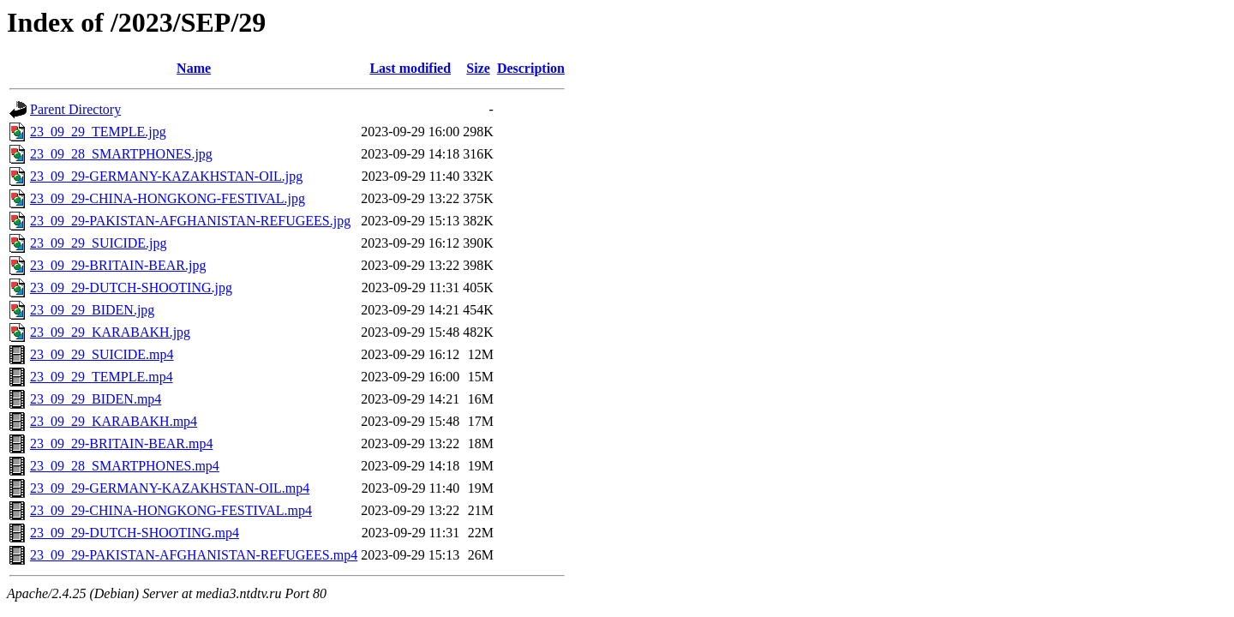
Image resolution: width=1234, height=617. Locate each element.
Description (531, 68)
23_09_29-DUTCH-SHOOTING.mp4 (134, 532)
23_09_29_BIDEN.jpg (92, 310)
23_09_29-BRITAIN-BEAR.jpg (118, 265)
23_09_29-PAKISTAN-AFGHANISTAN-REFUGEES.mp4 (193, 555)
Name (194, 68)
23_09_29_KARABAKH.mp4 (113, 421)
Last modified (410, 68)
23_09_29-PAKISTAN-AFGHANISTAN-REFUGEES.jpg (190, 220)
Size (478, 68)
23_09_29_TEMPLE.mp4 (101, 376)
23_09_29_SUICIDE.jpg (98, 243)
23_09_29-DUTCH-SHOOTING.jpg (131, 287)
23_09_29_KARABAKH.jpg (110, 332)
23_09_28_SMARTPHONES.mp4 (124, 465)
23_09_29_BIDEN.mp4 (95, 399)
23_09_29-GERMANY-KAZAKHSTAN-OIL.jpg (166, 176)
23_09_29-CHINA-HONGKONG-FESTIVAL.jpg (167, 198)
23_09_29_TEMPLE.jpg (98, 131)
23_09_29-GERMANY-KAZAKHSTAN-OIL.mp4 (169, 488)
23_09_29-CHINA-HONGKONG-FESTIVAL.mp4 (171, 510)
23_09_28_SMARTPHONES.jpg (121, 154)
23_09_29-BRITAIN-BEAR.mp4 (121, 443)
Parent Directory (75, 109)
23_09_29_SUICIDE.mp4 (102, 354)
